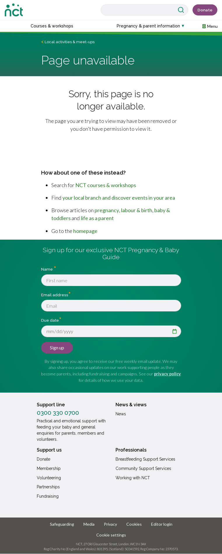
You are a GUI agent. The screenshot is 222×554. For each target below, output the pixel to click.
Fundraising (48, 496)
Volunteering (49, 477)
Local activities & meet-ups (70, 42)
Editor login (161, 524)
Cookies (134, 524)
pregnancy (107, 210)
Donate (204, 10)
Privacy (110, 524)
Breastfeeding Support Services (145, 459)
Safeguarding (62, 524)
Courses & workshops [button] (52, 26)
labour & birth (136, 210)
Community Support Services (143, 468)
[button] (210, 26)
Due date (50, 320)
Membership (49, 468)
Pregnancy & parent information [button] (148, 26)
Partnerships (48, 487)
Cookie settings (111, 534)
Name (47, 269)
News (121, 414)
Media (89, 524)
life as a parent (97, 218)
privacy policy (167, 373)
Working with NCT (133, 477)
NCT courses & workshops (105, 185)
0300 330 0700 (58, 412)
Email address (54, 294)
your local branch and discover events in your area (118, 197)
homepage (85, 231)
